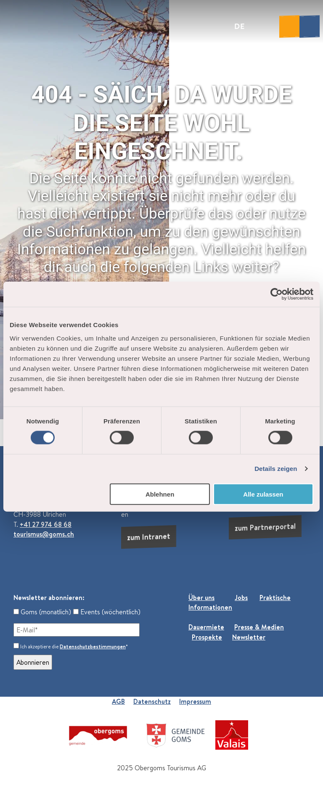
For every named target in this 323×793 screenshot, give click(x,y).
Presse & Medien (259, 627)
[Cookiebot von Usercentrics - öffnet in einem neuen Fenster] (276, 294)
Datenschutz (152, 701)
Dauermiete (206, 627)
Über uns (201, 597)
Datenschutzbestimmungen (93, 646)
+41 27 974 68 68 (45, 524)
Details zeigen (275, 468)
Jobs (241, 597)
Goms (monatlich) (42, 611)
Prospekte (207, 637)
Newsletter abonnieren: (49, 597)
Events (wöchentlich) (106, 611)
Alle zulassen (263, 493)
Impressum (195, 701)
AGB (118, 701)
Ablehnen (160, 493)
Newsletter (248, 637)
